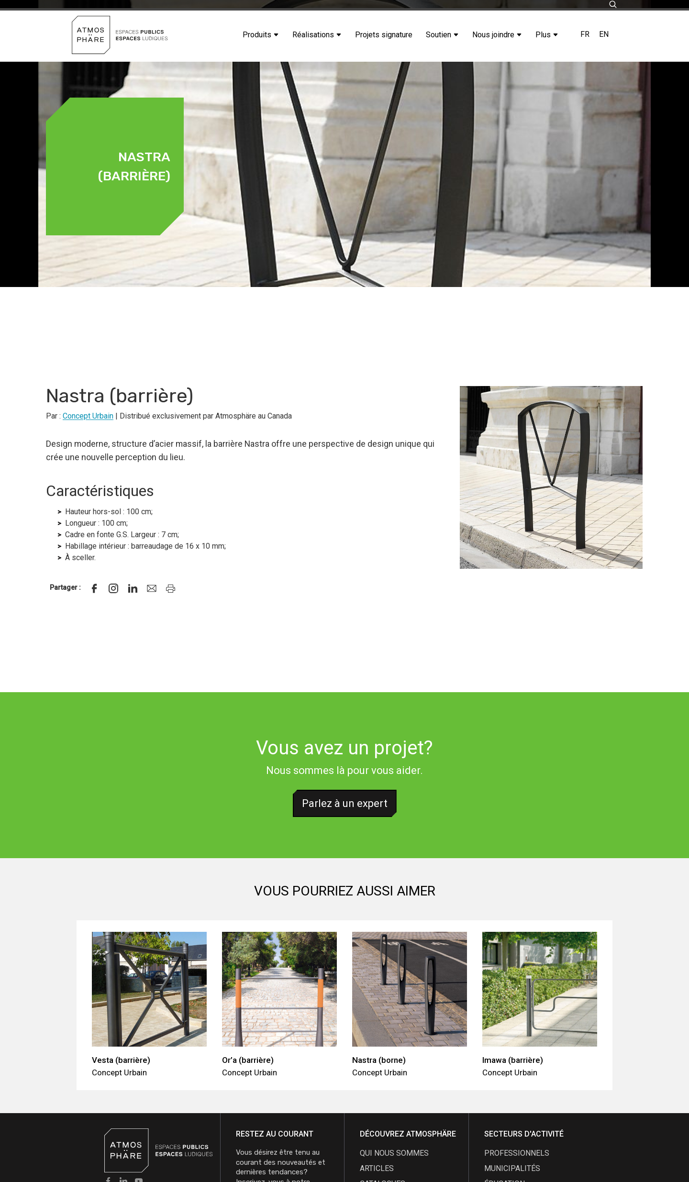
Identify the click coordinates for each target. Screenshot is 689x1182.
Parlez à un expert (345, 803)
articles (377, 1168)
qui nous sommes (394, 1153)
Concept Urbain (88, 415)
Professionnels (516, 1153)
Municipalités (512, 1168)
